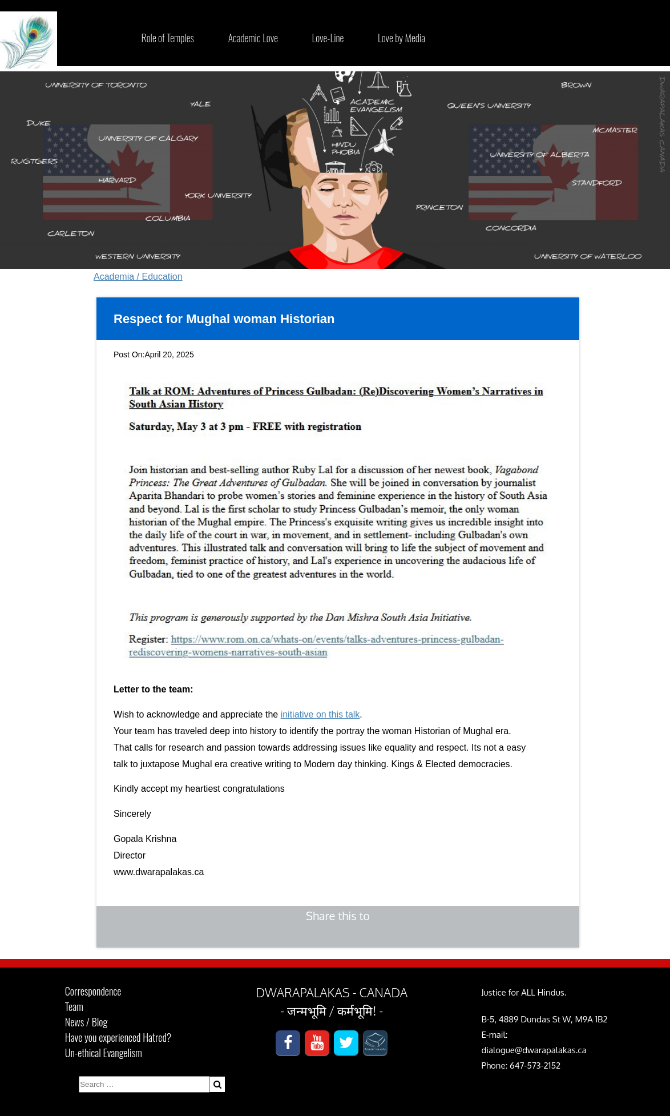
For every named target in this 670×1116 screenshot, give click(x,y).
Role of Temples (168, 37)
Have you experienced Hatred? (118, 1037)
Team (74, 1006)
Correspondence (93, 991)
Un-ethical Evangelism (103, 1052)
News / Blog (86, 1021)
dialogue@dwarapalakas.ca (533, 1050)
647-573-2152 (535, 1065)
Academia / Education (138, 276)
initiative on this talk (320, 714)
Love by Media (401, 37)
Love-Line (328, 37)
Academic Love (253, 37)
